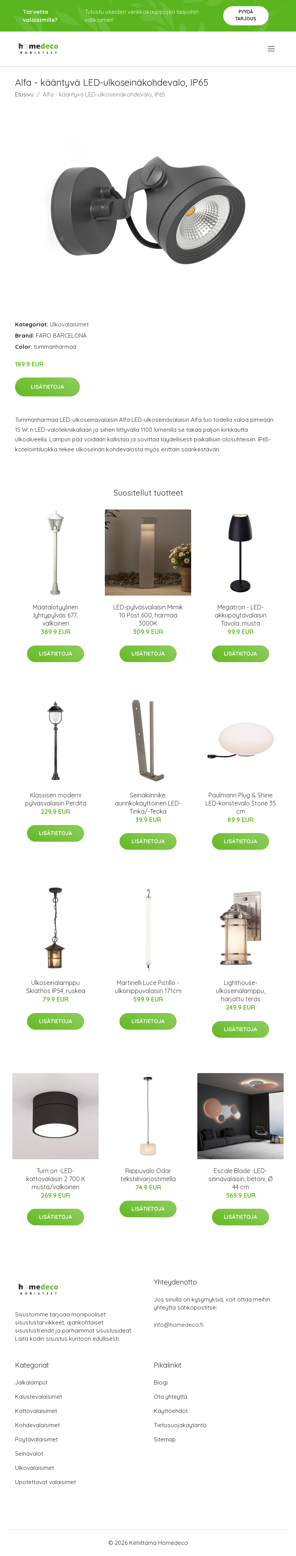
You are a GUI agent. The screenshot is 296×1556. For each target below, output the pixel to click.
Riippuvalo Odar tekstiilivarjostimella (148, 1175)
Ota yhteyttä (170, 1396)
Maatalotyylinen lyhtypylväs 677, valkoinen (55, 615)
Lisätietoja (47, 386)
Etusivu (24, 94)
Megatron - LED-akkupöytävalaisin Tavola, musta (240, 615)
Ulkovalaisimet (69, 324)
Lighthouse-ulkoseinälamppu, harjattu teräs (240, 991)
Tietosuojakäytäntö (180, 1425)
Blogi (161, 1382)
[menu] (272, 49)
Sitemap (165, 1439)
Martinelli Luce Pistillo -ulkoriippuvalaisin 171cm (148, 987)
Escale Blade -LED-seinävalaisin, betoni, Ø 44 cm (240, 1179)
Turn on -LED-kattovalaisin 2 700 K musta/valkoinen (55, 1179)
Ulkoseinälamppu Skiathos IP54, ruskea (55, 987)
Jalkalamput (31, 1382)
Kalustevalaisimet (38, 1396)
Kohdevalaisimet (37, 1425)
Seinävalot (29, 1453)
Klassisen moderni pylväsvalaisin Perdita (55, 799)
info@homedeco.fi (179, 1324)
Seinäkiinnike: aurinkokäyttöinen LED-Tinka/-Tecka (148, 803)
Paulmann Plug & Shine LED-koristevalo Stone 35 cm (240, 803)
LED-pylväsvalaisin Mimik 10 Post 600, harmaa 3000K (148, 615)
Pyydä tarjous (245, 15)
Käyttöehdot (171, 1411)
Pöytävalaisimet (36, 1439)
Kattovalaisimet (36, 1411)
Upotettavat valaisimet (45, 1482)
